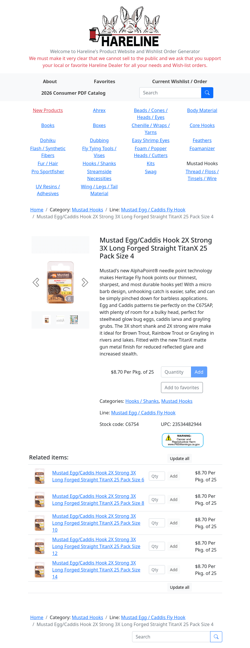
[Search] (170, 92)
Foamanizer (202, 148)
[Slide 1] (60, 319)
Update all (179, 458)
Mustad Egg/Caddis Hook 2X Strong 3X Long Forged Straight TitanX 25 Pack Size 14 (96, 570)
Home (37, 209)
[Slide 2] (74, 319)
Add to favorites (182, 387)
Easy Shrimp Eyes (151, 140)
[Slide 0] (47, 319)
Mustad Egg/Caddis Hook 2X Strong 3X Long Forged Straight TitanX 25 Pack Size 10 (96, 523)
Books (48, 125)
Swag (150, 171)
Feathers (202, 140)
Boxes (99, 125)
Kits (151, 163)
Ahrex (99, 110)
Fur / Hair (48, 163)
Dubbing (99, 140)
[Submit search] (207, 92)
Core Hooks (202, 125)
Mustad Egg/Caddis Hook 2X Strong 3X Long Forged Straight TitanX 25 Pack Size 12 (96, 546)
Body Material (202, 110)
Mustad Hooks (87, 209)
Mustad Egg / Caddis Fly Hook (153, 209)
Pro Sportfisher (48, 171)
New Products (48, 110)
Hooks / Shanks (99, 163)
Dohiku (48, 140)
